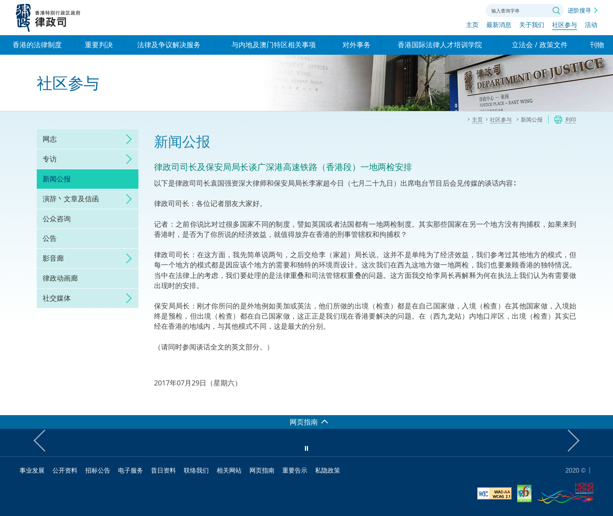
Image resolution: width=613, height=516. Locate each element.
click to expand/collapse (126, 139)
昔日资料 (163, 470)
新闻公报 (57, 178)
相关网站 (229, 470)
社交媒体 (57, 298)
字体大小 (448, 10)
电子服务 (130, 470)
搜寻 (556, 10)
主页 (472, 26)
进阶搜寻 (579, 10)
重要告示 (294, 470)
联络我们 (470, 10)
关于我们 (531, 26)
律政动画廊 (60, 278)
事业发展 (32, 470)
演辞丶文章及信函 (71, 198)
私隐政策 (327, 470)
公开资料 (64, 470)
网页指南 (261, 470)
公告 (50, 238)
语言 (427, 10)
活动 (591, 26)
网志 (50, 138)
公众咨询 (57, 218)
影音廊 (53, 258)
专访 (50, 158)
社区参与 (564, 26)
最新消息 (498, 26)
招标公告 (97, 470)
